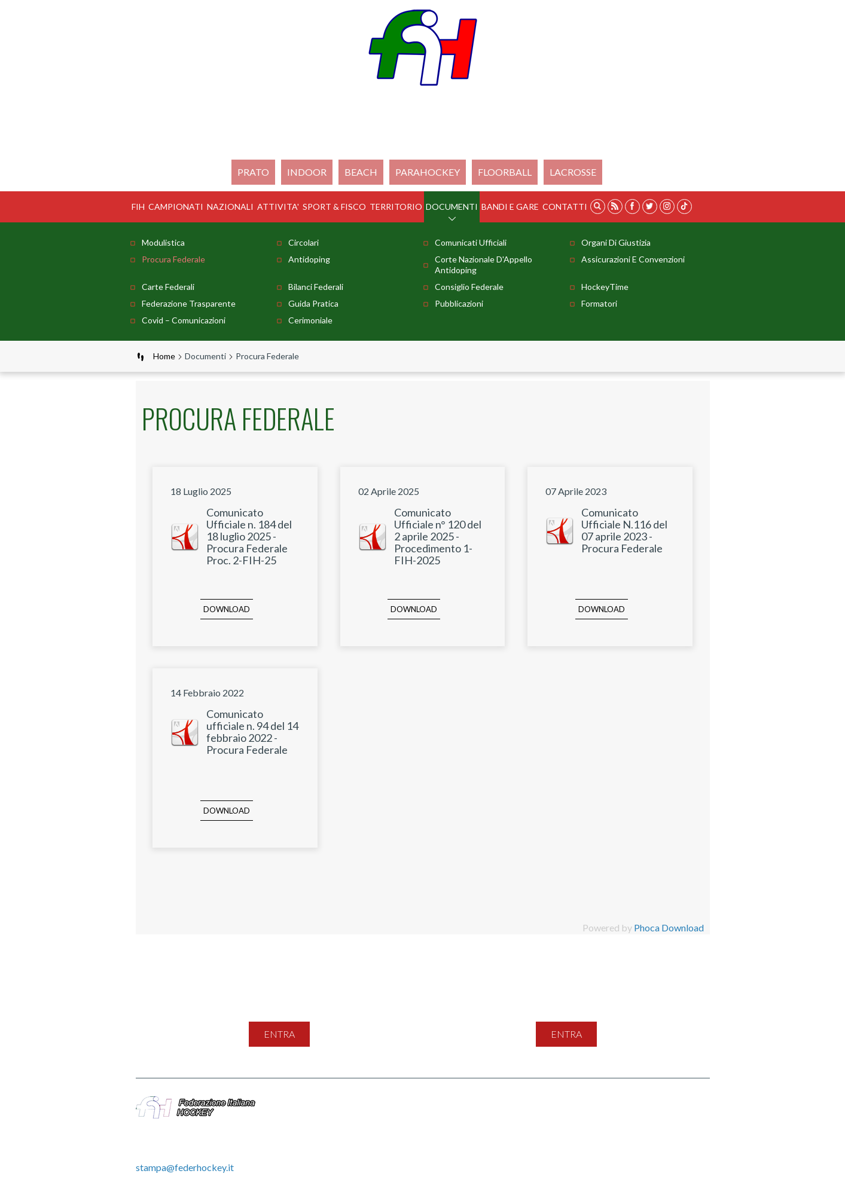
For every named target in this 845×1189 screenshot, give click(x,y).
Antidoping (309, 259)
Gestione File (469, 1115)
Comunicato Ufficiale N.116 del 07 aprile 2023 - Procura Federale (624, 530)
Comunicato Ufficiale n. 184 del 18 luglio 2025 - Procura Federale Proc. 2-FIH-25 (249, 536)
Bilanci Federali (315, 287)
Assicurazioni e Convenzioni (633, 259)
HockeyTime (605, 287)
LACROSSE (573, 172)
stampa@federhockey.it (185, 1167)
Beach (360, 172)
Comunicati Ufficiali (471, 242)
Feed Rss (515, 1102)
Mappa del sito (408, 1102)
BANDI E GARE (510, 206)
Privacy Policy (574, 1102)
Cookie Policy (644, 1102)
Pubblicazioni (459, 303)
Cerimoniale (310, 320)
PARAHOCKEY (427, 172)
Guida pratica (313, 303)
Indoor (307, 172)
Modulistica (163, 242)
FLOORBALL (505, 172)
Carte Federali (168, 287)
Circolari (303, 242)
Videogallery (403, 1115)
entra (279, 1034)
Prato (253, 172)
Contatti (564, 206)
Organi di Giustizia (616, 242)
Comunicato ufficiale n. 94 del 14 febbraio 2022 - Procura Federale (252, 731)
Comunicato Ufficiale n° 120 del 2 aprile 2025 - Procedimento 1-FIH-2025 (437, 536)
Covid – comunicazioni (183, 320)
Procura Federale (173, 259)
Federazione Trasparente (189, 303)
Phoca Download (669, 927)
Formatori (599, 303)
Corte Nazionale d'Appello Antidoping (483, 264)
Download (226, 609)
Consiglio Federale (469, 287)
